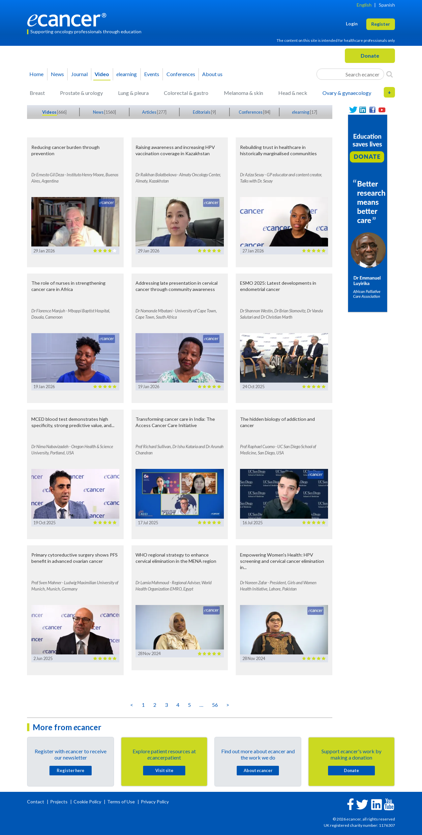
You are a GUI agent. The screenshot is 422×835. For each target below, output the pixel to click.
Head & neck (292, 93)
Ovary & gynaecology (346, 93)
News (57, 74)
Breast (37, 93)
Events (151, 74)
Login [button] (352, 23)
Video (102, 74)
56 (215, 705)
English (364, 5)
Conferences (180, 74)
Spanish (387, 5)
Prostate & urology (81, 93)
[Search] (389, 74)
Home (36, 74)
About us (212, 74)
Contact (36, 801)
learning (126, 74)
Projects (59, 801)
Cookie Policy (87, 801)
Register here (70, 770)
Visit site (164, 770)
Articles (149, 112)
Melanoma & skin (243, 93)
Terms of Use (121, 801)
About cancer (258, 770)
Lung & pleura (133, 93)
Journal (79, 74)
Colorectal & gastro (186, 93)
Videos (49, 112)
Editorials (202, 112)
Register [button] (380, 24)
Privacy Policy (155, 801)
